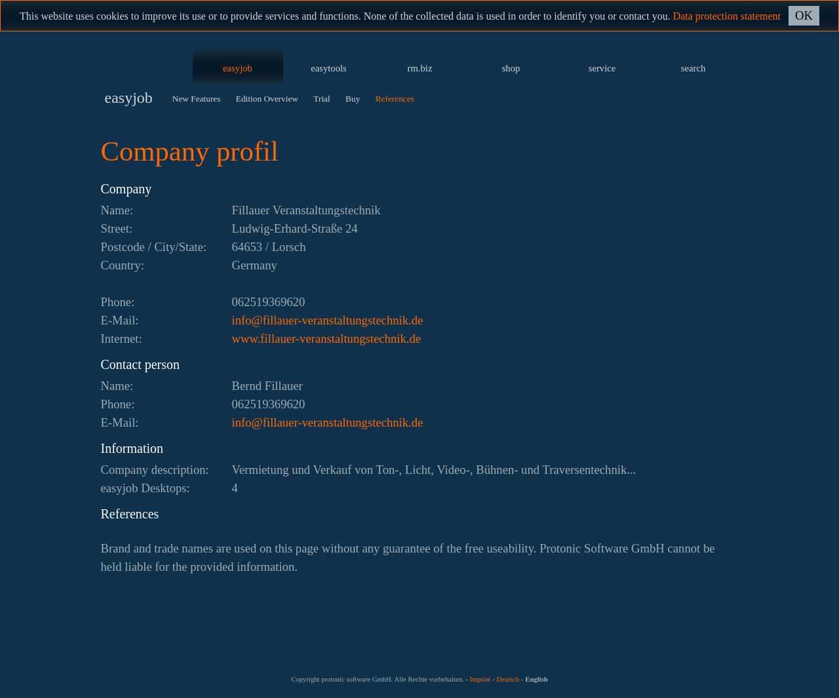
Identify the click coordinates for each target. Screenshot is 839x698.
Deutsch (507, 679)
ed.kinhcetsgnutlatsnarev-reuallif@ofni (327, 320)
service (602, 68)
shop (511, 68)
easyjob (237, 68)
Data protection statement (727, 16)
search (693, 68)
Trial (321, 99)
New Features (196, 99)
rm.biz (420, 68)
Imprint (480, 679)
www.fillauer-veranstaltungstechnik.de (326, 338)
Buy (352, 99)
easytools (329, 68)
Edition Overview (267, 99)
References (395, 99)
